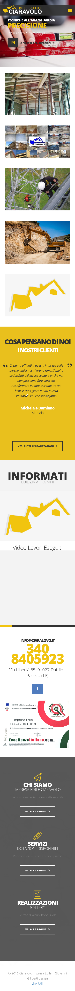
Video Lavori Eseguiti (38, 547)
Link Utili (37, 983)
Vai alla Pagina (36, 811)
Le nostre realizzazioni (37, 43)
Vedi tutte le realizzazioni (36, 446)
